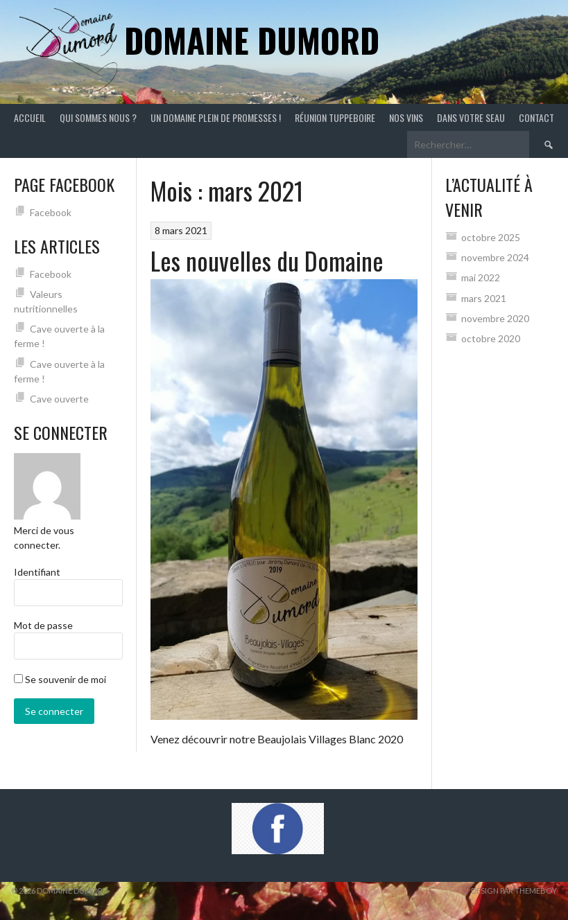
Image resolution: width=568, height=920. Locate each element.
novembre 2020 (495, 318)
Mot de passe (43, 625)
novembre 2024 (495, 257)
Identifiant (37, 572)
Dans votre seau (471, 117)
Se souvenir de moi (60, 679)
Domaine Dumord (251, 39)
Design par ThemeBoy (514, 890)
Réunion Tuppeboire (335, 117)
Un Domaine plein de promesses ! (215, 117)
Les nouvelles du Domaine (267, 260)
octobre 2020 (490, 338)
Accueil (30, 117)
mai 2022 (480, 277)
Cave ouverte (59, 399)
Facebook (50, 212)
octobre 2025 (490, 237)
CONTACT (536, 117)
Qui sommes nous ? (98, 117)
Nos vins (406, 117)
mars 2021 (483, 298)
